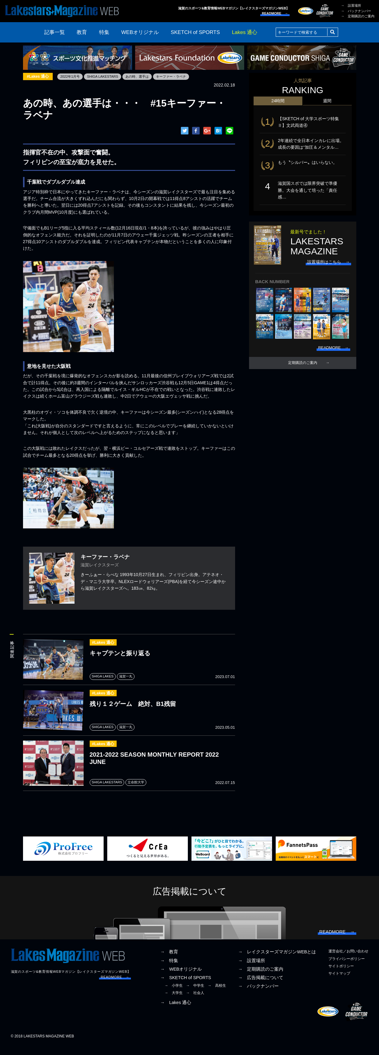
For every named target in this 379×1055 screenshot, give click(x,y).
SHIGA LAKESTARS (106, 76)
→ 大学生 (174, 1002)
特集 (104, 32)
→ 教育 (169, 961)
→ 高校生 (217, 995)
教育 (82, 32)
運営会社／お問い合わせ (348, 961)
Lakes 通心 (244, 32)
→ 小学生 (174, 995)
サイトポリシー (341, 975)
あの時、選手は (143, 76)
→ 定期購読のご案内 (357, 16)
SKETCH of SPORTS (195, 32)
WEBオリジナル (140, 32)
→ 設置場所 (351, 5)
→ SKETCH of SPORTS (185, 987)
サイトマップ (339, 983)
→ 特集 (169, 970)
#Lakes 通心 (39, 76)
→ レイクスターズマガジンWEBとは (277, 961)
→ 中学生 (195, 995)
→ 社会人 (195, 1002)
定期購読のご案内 (302, 369)
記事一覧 (54, 32)
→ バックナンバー (356, 11)
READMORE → (275, 13)
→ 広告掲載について (261, 987)
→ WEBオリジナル (181, 978)
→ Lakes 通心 (175, 1011)
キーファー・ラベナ (179, 76)
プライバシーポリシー (346, 968)
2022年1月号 (72, 76)
